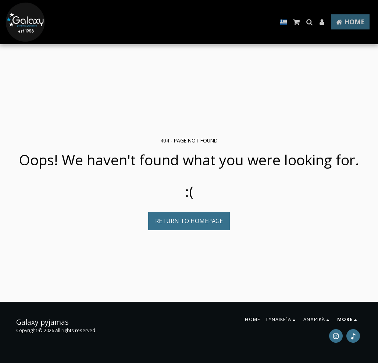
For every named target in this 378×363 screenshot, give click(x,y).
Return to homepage (189, 221)
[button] (296, 22)
